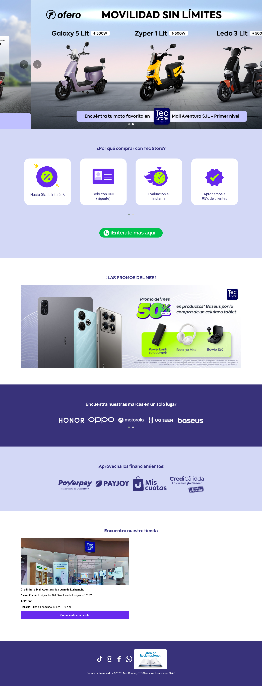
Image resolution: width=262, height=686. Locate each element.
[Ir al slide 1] (129, 124)
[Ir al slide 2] (133, 124)
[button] (129, 214)
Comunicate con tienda (74, 615)
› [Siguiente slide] (252, 64)
